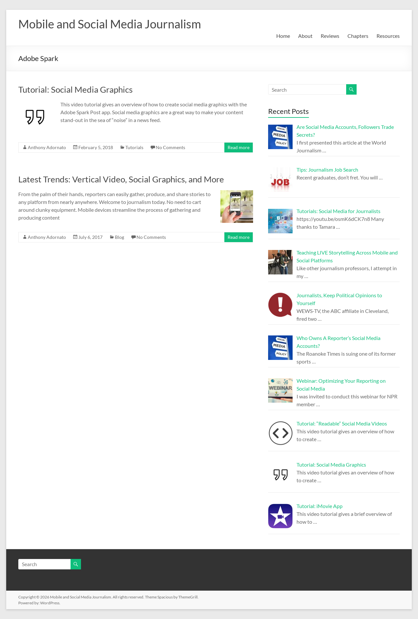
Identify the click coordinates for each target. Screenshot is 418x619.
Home (283, 36)
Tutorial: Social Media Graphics (75, 89)
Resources (388, 36)
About (305, 36)
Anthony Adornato (47, 147)
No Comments (170, 147)
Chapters (357, 36)
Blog (119, 237)
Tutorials (134, 147)
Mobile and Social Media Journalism (109, 24)
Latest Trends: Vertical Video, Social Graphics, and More (121, 179)
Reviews (330, 36)
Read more (238, 147)
